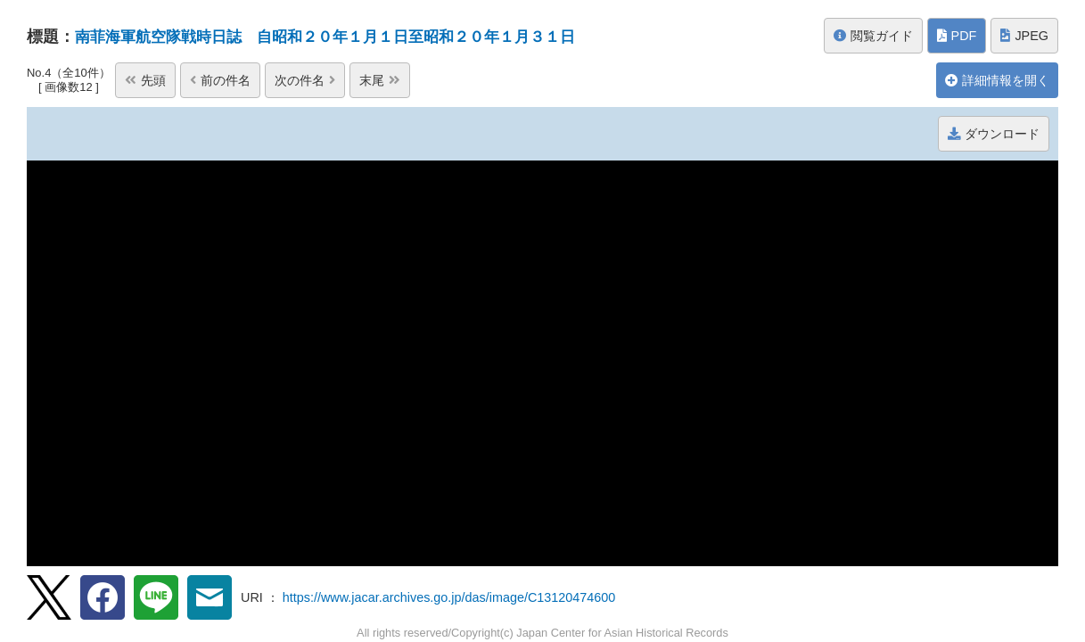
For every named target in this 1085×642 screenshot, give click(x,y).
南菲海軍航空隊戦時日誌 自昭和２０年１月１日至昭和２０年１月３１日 (339, 36)
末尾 (379, 80)
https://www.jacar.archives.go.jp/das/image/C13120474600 (449, 597)
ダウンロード (994, 134)
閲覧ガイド (873, 36)
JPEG (1024, 36)
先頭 (57, 80)
